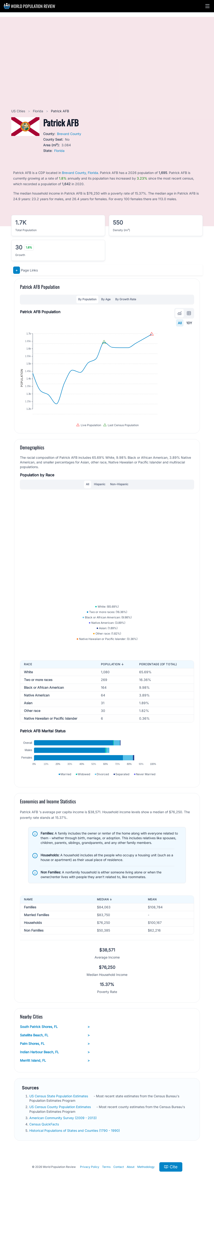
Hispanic (99, 509)
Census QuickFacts (44, 1179)
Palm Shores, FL (55, 1098)
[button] (207, 6)
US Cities (18, 111)
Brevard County (69, 134)
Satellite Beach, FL (55, 1089)
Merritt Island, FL (55, 1115)
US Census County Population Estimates (60, 1161)
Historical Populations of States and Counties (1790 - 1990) (75, 1185)
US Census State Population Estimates (59, 1150)
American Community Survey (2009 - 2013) (63, 1172)
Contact (118, 1221)
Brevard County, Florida (80, 173)
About (130, 1221)
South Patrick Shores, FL (55, 1081)
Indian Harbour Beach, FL (55, 1106)
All (180, 323)
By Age (106, 299)
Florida (38, 111)
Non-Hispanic (119, 509)
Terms (106, 1221)
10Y (189, 323)
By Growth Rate (125, 299)
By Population (87, 299)
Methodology (146, 1221)
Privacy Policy (89, 1221)
